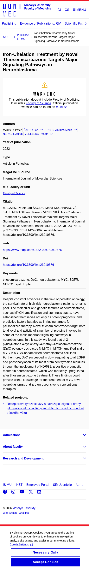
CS (67, 10)
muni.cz (61, 107)
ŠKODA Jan (33, 130)
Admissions (12, 435)
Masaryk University (23, 508)
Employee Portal (37, 484)
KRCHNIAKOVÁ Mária (61, 130)
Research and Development (23, 458)
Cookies (24, 512)
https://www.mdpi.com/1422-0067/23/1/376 (32, 249)
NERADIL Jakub (12, 133)
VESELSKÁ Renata (39, 133)
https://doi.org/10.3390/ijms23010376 (28, 264)
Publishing (9, 23)
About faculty (13, 446)
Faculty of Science (38, 103)
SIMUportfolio (62, 484)
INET (18, 484)
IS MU (7, 484)
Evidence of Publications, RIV (40, 23)
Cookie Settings (21, 547)
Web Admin (10, 512)
